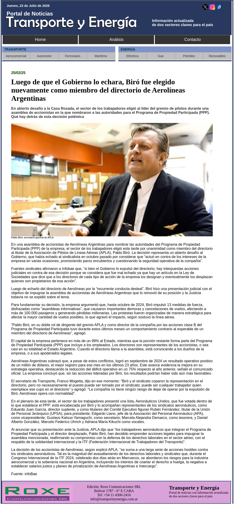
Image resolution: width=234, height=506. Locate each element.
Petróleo (189, 56)
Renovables (217, 56)
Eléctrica (132, 56)
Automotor (44, 56)
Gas (161, 56)
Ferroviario (72, 56)
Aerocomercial (16, 56)
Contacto (192, 39)
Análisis (116, 39)
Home (40, 39)
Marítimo (101, 56)
